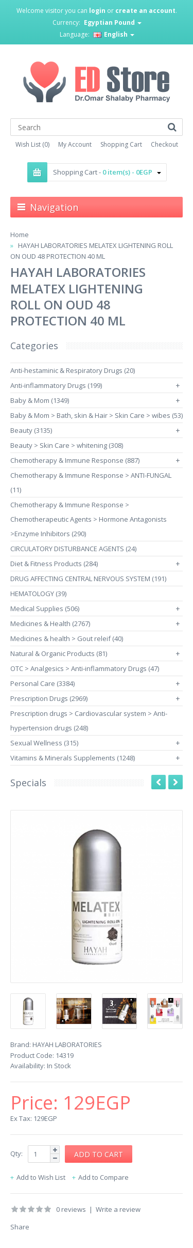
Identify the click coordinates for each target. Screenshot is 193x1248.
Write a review (118, 1209)
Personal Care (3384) (42, 683)
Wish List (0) (32, 144)
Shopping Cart (121, 144)
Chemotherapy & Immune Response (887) (74, 460)
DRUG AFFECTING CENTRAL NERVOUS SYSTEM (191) (88, 578)
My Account (75, 144)
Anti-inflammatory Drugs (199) (56, 385)
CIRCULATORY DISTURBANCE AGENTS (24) (73, 548)
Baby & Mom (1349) (39, 400)
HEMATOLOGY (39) (38, 593)
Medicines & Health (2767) (50, 623)
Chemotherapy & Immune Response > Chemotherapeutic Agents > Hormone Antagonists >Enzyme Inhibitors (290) (88, 519)
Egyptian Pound (113, 22)
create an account (145, 10)
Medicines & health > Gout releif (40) (66, 638)
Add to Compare (103, 1177)
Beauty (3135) (31, 430)
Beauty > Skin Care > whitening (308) (66, 445)
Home (19, 234)
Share (19, 1226)
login (97, 10)
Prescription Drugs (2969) (48, 698)
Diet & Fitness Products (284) (54, 563)
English (113, 34)
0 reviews (71, 1209)
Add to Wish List (40, 1177)
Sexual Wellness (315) (44, 742)
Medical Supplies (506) (44, 608)
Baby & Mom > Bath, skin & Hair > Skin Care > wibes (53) (96, 415)
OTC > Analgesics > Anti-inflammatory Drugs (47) (84, 668)
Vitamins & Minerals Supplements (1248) (72, 757)
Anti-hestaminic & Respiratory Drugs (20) (72, 370)
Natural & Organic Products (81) (58, 653)
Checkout (164, 144)
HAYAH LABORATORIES (67, 1044)
